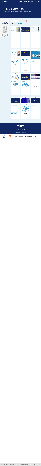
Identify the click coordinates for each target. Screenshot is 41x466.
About (32, 1)
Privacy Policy (19, 132)
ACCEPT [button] (39, 464)
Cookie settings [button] (35, 464)
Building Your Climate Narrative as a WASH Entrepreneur (15, 37)
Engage (25, 1)
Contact (16, 132)
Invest (29, 1)
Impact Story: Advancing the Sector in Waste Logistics (36, 108)
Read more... (15, 39)
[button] (37, 1)
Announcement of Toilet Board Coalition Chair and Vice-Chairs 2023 (36, 65)
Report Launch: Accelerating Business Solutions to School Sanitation (15, 61)
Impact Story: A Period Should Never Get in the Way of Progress (25, 85)
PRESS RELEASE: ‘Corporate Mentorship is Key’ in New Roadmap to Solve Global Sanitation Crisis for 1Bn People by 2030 (15, 110)
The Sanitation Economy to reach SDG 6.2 (15, 84)
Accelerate (21, 1)
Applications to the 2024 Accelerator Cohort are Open (25, 37)
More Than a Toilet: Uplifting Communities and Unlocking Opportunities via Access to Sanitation (25, 109)
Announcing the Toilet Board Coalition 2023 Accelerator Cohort (36, 83)
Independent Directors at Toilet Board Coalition (35, 37)
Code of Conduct (24, 132)
